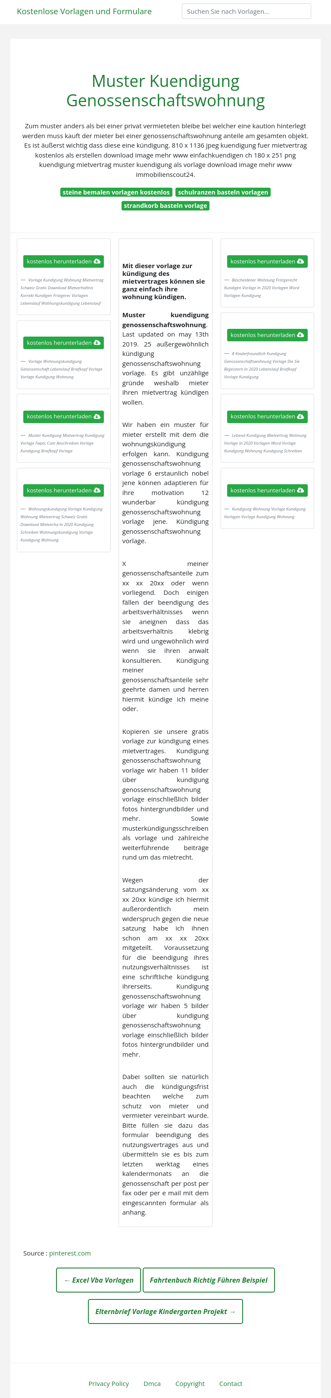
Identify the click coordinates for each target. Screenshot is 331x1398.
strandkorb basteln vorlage (165, 205)
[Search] (246, 11)
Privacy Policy (108, 1383)
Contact (231, 1383)
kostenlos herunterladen (63, 261)
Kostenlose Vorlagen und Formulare (84, 11)
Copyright (190, 1383)
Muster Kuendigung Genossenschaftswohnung (165, 90)
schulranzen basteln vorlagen (223, 192)
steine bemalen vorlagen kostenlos (116, 192)
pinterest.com (70, 1253)
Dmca (152, 1383)
